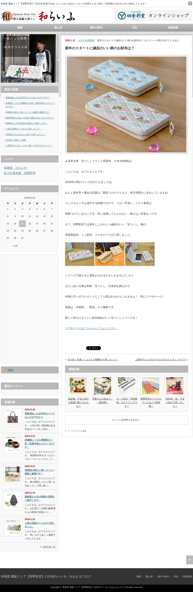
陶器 (19, 27)
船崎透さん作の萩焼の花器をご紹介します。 (27, 123)
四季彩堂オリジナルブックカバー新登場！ (151, 402)
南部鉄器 (173, 27)
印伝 (134, 27)
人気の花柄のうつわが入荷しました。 (24, 129)
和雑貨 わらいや (15, 167)
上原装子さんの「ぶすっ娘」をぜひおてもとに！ (29, 145)
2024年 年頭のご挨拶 (16, 140)
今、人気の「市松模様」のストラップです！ (126, 402)
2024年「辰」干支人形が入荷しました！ (175, 402)
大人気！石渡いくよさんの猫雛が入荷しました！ (93, 359)
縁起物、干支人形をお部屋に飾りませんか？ (78, 402)
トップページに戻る (77, 431)
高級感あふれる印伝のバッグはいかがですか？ (28, 97)
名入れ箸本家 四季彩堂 (20, 173)
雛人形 (58, 27)
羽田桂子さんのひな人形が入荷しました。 (26, 134)
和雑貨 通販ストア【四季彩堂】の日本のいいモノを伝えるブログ (46, 576)
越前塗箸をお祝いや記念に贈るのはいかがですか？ (30, 118)
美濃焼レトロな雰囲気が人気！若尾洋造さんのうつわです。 (40, 443)
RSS (11, 370)
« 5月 (15, 246)
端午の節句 (96, 27)
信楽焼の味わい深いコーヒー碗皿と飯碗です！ (28, 112)
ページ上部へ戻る (189, 559)
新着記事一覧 (49, 547)
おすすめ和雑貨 (86, 40)
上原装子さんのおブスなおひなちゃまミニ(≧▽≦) (160, 359)
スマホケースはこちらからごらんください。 (92, 328)
